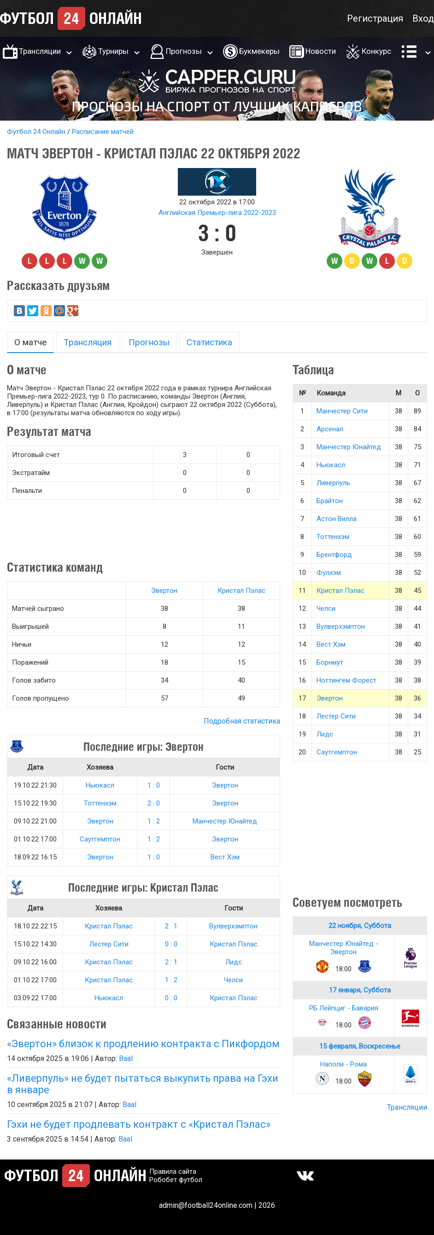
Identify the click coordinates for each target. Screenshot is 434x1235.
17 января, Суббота (360, 990)
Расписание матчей (103, 132)
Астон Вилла (337, 519)
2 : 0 (153, 803)
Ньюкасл (100, 785)
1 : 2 (153, 821)
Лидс (233, 962)
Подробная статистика (242, 721)
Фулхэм (329, 572)
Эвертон (164, 590)
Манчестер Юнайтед (225, 821)
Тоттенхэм (100, 803)
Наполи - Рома (343, 1064)
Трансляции (40, 51)
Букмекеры (259, 51)
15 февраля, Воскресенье (359, 1046)
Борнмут (330, 662)
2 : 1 (171, 926)
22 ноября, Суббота (359, 926)
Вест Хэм (225, 857)
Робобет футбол (175, 1180)
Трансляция (87, 342)
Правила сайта (172, 1171)
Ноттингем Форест (346, 680)
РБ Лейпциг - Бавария (343, 1008)
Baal (126, 1058)
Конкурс (376, 51)
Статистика (209, 342)
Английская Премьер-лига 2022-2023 (217, 213)
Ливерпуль (333, 483)
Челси (233, 980)
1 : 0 (153, 785)
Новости (320, 51)
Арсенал (330, 429)
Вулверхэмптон (233, 926)
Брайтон (330, 501)
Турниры (113, 51)
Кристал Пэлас (241, 590)
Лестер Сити (109, 944)
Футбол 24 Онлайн (36, 132)
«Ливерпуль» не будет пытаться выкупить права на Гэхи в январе (142, 1084)
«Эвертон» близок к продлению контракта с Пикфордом (143, 1043)
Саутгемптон (100, 839)
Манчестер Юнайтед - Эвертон (343, 947)
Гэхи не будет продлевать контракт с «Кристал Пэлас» (138, 1124)
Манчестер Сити (342, 411)
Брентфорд (334, 555)
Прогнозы (184, 51)
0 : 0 (171, 944)
